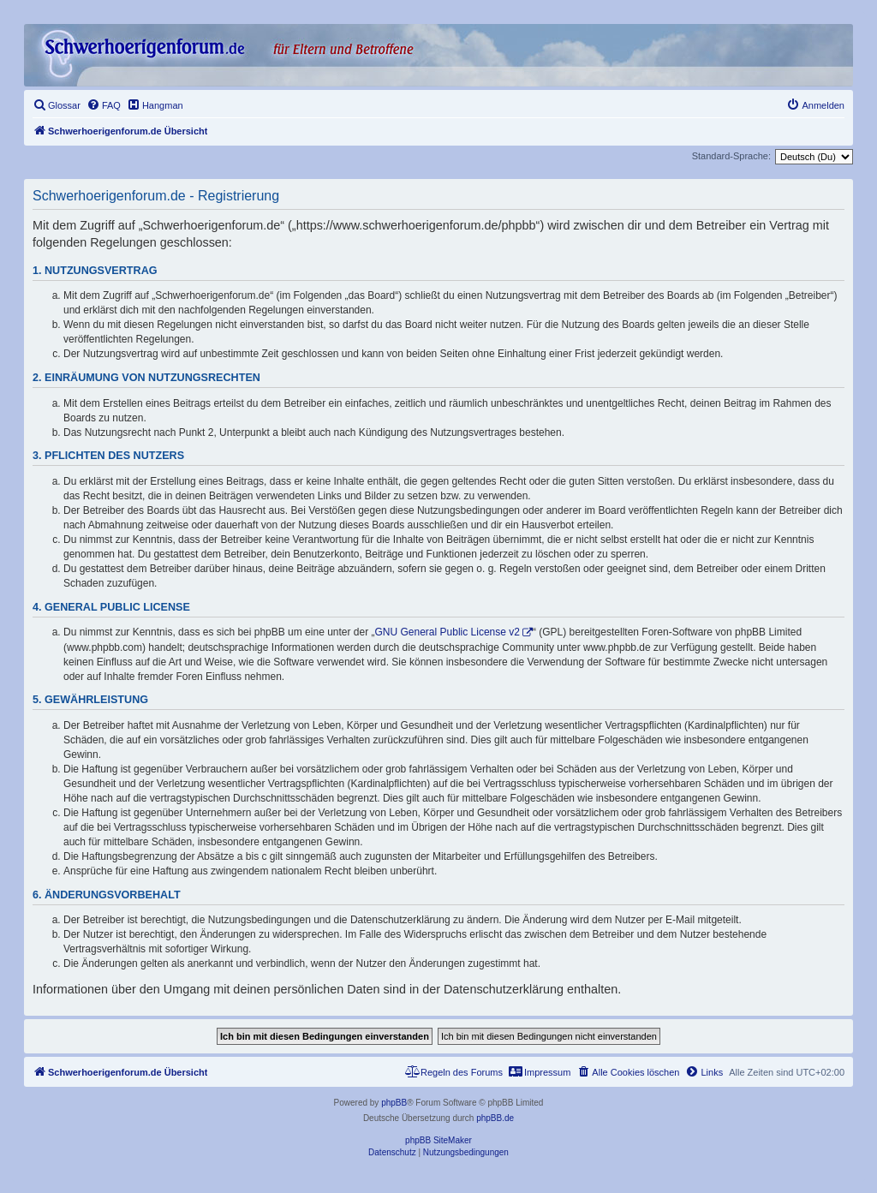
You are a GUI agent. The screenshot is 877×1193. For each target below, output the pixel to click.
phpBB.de (495, 1118)
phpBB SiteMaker (438, 1140)
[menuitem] (57, 105)
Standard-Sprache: (731, 156)
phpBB (394, 1102)
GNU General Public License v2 (447, 632)
